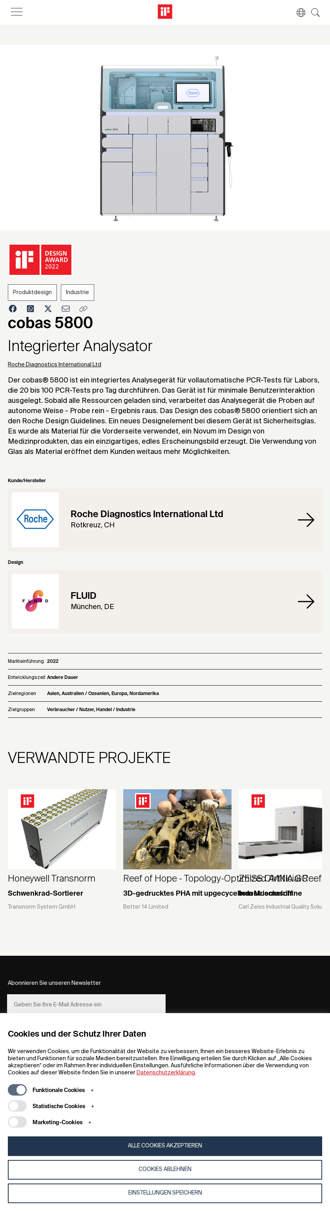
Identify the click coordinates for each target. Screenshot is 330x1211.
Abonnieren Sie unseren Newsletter (54, 983)
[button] (297, 12)
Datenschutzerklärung (166, 1073)
